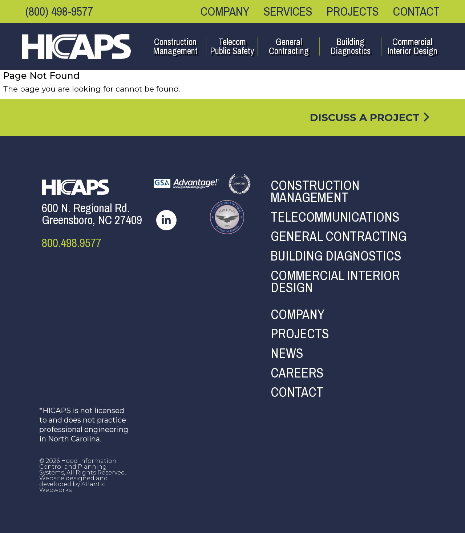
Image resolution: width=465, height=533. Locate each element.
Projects (353, 11)
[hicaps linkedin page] (166, 219)
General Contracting (289, 46)
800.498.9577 (71, 243)
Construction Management (175, 46)
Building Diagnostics (350, 46)
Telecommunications (335, 217)
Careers (297, 373)
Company (225, 11)
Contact (416, 11)
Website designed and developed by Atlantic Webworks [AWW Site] (73, 484)
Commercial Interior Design (412, 46)
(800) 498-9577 (59, 11)
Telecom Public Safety (232, 46)
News (287, 353)
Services (288, 11)
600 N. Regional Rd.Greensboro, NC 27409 (92, 214)
